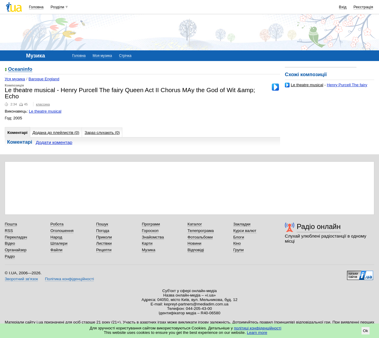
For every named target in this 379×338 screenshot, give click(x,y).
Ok (365, 331)
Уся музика (15, 79)
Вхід (343, 7)
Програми (151, 224)
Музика (148, 250)
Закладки (241, 224)
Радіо (10, 256)
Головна (36, 7)
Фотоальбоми (200, 237)
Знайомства (153, 237)
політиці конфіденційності (257, 328)
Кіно (237, 243)
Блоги (238, 237)
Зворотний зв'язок (21, 279)
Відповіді (195, 250)
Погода (102, 230)
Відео (10, 243)
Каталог (194, 224)
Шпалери (58, 243)
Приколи (104, 237)
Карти (147, 243)
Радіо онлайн (319, 226)
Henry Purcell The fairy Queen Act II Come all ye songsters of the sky (326, 87)
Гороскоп (150, 230)
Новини (194, 243)
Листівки (104, 243)
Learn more (257, 332)
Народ (56, 237)
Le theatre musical (307, 85)
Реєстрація (363, 7)
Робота (56, 224)
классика (43, 104)
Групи (238, 250)
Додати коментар (54, 142)
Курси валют (244, 230)
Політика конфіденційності (69, 279)
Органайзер (15, 250)
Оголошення (61, 230)
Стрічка (125, 56)
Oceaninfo (20, 69)
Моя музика (102, 56)
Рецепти (104, 250)
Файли (56, 250)
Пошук (102, 224)
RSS (9, 230)
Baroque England (43, 79)
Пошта (11, 224)
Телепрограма (200, 230)
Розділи (57, 7)
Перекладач (16, 237)
